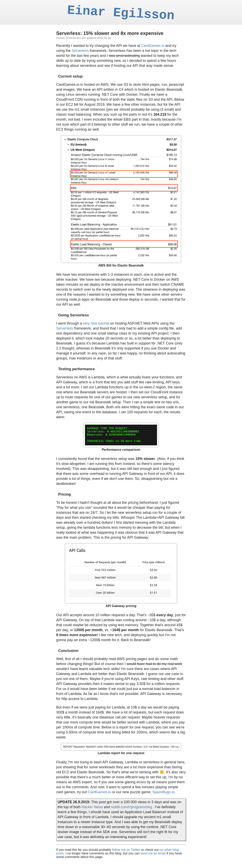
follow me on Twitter (126, 849)
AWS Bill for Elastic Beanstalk (121, 265)
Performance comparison (121, 449)
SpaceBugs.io (163, 792)
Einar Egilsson (121, 13)
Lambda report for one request (121, 753)
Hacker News (92, 807)
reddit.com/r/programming (131, 807)
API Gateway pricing (121, 606)
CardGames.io (152, 46)
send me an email (153, 853)
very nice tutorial (96, 323)
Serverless (80, 51)
